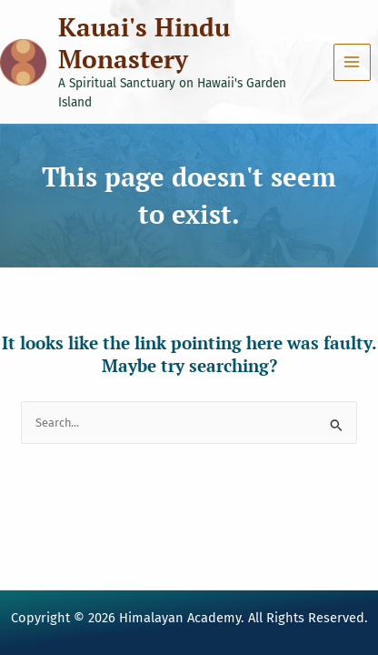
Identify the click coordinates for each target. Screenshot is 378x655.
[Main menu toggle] (352, 62)
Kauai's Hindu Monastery (144, 43)
